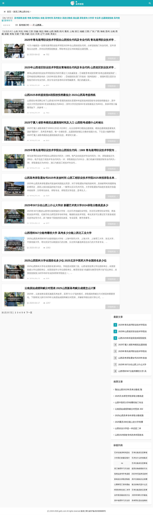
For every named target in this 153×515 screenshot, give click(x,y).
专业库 (98, 18)
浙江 (77, 31)
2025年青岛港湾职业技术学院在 (132, 325)
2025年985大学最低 (139, 495)
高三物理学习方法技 (122, 469)
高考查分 (58, 18)
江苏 (31, 31)
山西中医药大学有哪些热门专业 (129, 403)
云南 (113, 31)
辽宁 (42, 34)
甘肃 (17, 34)
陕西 (56, 31)
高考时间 (49, 18)
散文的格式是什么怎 (139, 485)
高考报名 (36, 18)
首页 (9, 12)
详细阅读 (113, 58)
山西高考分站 (41, 25)
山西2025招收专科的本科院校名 (129, 435)
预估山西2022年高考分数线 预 (128, 390)
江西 (87, 31)
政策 (25, 18)
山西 (51, 31)
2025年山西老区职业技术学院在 (132, 332)
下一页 (29, 313)
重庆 (67, 31)
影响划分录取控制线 (122, 479)
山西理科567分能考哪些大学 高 (132, 371)
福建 (82, 31)
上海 (72, 31)
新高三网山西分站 (21, 12)
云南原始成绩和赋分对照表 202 (129, 409)
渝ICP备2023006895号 (97, 511)
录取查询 (84, 18)
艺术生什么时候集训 (139, 458)
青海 (12, 34)
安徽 (36, 31)
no (122, 463)
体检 (42, 18)
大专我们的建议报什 (122, 458)
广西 (97, 31)
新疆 (7, 34)
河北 (21, 31)
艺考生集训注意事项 (139, 453)
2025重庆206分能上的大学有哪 (129, 422)
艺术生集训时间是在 (122, 453)
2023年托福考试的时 (140, 474)
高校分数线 (67, 18)
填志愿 (76, 18)
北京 (32, 34)
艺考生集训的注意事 (139, 490)
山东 (16, 31)
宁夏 (22, 34)
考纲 (29, 18)
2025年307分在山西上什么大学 (132, 365)
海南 (102, 31)
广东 (92, 31)
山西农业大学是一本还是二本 (128, 429)
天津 (37, 34)
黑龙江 (54, 34)
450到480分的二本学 (122, 490)
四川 (61, 31)
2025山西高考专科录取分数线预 (129, 416)
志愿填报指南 (107, 18)
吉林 (47, 34)
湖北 (41, 31)
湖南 (46, 31)
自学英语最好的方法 (122, 495)
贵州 (107, 31)
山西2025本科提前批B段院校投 (132, 338)
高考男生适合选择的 (139, 501)
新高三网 (84, 511)
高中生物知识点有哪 (139, 479)
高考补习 (8, 20)
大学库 (91, 18)
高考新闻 (18, 18)
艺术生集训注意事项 (139, 463)
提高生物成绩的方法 (139, 469)
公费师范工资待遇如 (122, 485)
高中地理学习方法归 (122, 501)
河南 (26, 31)
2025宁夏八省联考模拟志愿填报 (132, 345)
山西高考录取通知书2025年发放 (132, 358)
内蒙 (27, 34)
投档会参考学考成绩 (122, 474)
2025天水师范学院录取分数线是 (129, 396)
